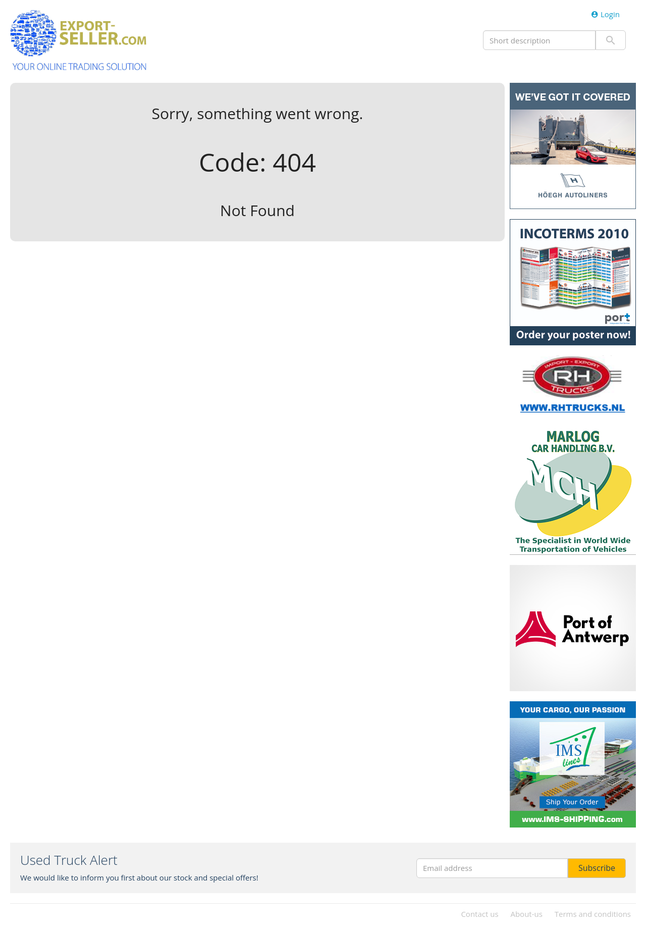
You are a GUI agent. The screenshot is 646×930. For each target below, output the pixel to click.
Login (605, 14)
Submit (611, 40)
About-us (526, 914)
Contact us (479, 914)
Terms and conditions (593, 914)
